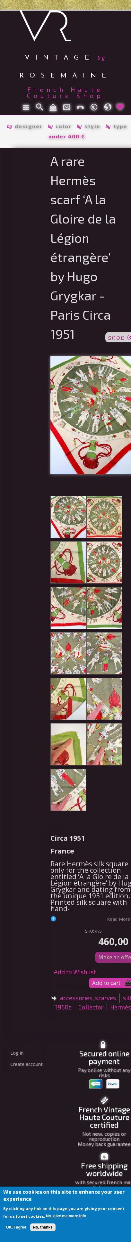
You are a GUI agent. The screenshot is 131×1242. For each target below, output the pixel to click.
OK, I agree (16, 1227)
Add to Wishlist (75, 972)
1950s (63, 1007)
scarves (105, 997)
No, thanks (43, 1227)
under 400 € (66, 136)
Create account (26, 1064)
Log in (16, 1053)
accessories (76, 997)
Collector (90, 1007)
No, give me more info (66, 1216)
